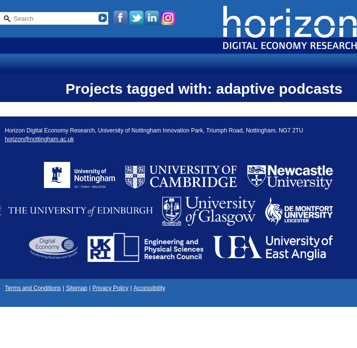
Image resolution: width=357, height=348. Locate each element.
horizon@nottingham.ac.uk (39, 139)
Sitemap (76, 288)
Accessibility (149, 288)
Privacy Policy (110, 288)
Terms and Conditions (33, 288)
